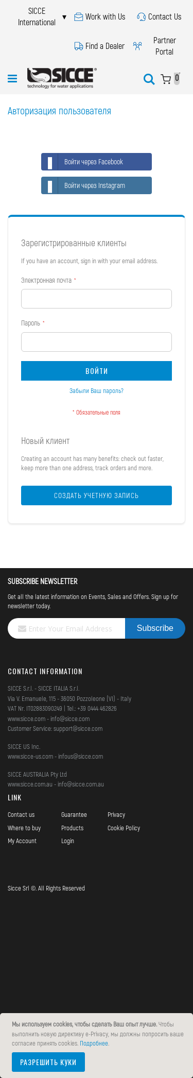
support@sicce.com (78, 728)
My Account (22, 840)
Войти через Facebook (82, 161)
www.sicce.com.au (30, 784)
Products (72, 828)
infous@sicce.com (80, 756)
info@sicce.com (70, 718)
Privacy (116, 814)
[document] (98, 1045)
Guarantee (74, 814)
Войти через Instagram (83, 185)
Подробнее (94, 1043)
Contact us (21, 814)
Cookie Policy (124, 828)
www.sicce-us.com (30, 756)
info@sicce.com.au (81, 784)
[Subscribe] (155, 628)
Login (67, 840)
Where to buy (24, 828)
